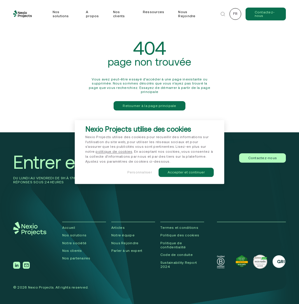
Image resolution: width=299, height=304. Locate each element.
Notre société (74, 243)
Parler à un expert (126, 250)
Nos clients (119, 14)
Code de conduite (176, 254)
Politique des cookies (179, 235)
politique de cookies (113, 152)
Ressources (153, 12)
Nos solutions (61, 14)
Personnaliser (139, 172)
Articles (118, 227)
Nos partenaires (76, 258)
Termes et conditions (179, 227)
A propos (92, 14)
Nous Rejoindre (186, 14)
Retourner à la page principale (149, 106)
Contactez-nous (264, 13)
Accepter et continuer (186, 172)
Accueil (68, 227)
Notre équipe (123, 235)
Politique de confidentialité (173, 245)
